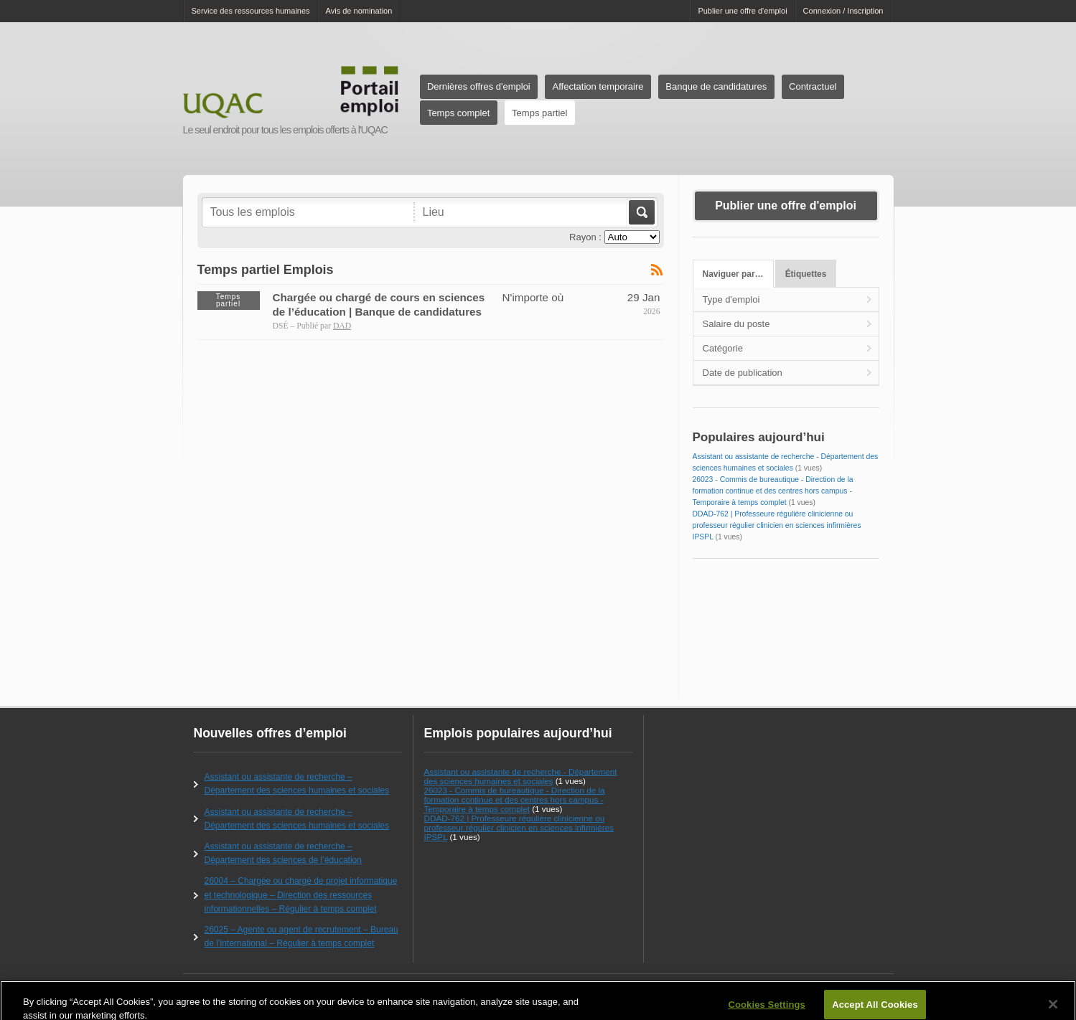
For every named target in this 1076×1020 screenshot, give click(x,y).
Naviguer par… (733, 274)
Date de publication (742, 372)
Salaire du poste (736, 323)
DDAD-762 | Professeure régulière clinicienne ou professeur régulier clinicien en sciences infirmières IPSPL (777, 525)
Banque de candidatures (716, 86)
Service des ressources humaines (251, 10)
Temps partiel (539, 113)
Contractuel (812, 86)
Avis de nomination (359, 10)
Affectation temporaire (598, 86)
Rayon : (585, 237)
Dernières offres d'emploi (478, 86)
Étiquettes (806, 274)
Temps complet (458, 113)
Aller (640, 212)
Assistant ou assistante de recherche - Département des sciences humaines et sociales (520, 776)
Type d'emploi (731, 299)
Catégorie (723, 348)
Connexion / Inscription (843, 10)
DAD (342, 326)
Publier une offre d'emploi (742, 10)
